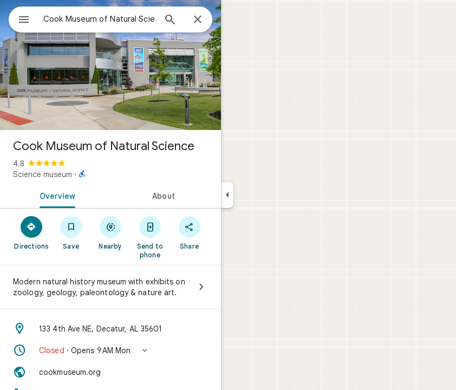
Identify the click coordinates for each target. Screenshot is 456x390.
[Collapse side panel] (227, 195)
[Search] (170, 20)
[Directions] (31, 232)
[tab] (55, 195)
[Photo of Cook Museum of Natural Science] (110, 65)
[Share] (189, 232)
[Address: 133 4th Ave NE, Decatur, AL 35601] (110, 329)
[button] (110, 350)
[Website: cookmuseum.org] (110, 372)
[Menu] (24, 20)
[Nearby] (111, 232)
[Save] (71, 232)
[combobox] (99, 18)
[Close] (197, 20)
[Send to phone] (150, 236)
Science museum (42, 174)
